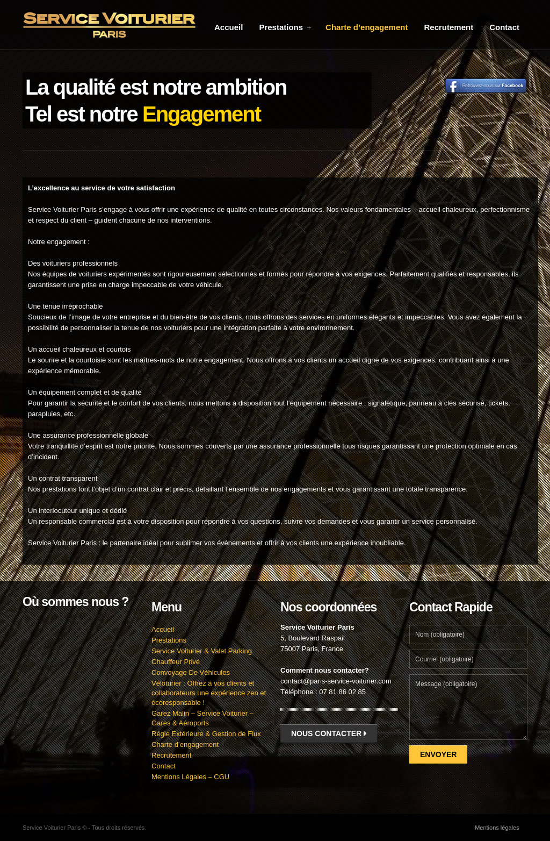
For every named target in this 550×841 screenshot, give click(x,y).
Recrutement (448, 27)
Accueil (228, 27)
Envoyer (438, 754)
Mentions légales (497, 827)
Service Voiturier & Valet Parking (201, 651)
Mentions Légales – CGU (190, 777)
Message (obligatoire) (468, 707)
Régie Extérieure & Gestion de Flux (206, 734)
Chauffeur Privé (175, 662)
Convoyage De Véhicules (190, 672)
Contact (504, 27)
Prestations (285, 27)
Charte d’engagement (366, 27)
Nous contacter (328, 733)
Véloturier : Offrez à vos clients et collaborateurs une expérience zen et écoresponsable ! (208, 693)
